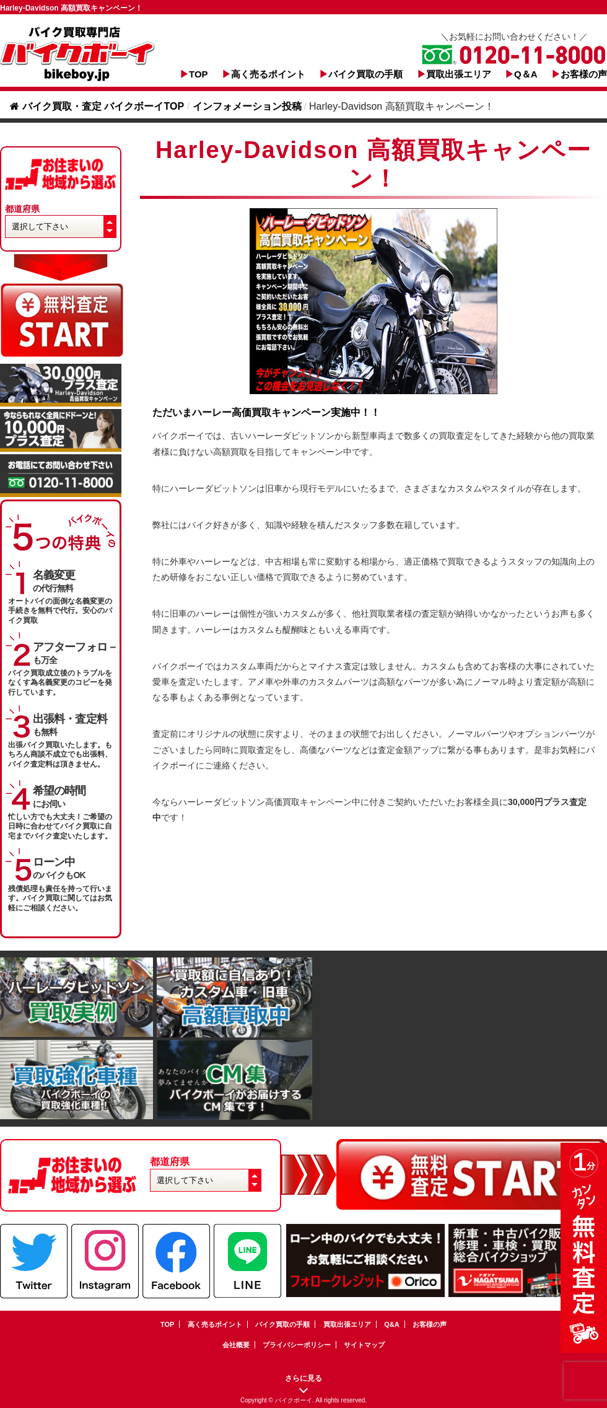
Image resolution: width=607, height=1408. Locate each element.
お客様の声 (584, 74)
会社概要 (236, 1345)
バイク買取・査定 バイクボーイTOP (97, 106)
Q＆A (526, 74)
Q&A (391, 1324)
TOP (198, 74)
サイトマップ (364, 1345)
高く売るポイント (268, 74)
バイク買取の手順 (365, 74)
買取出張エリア (458, 74)
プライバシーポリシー (297, 1345)
